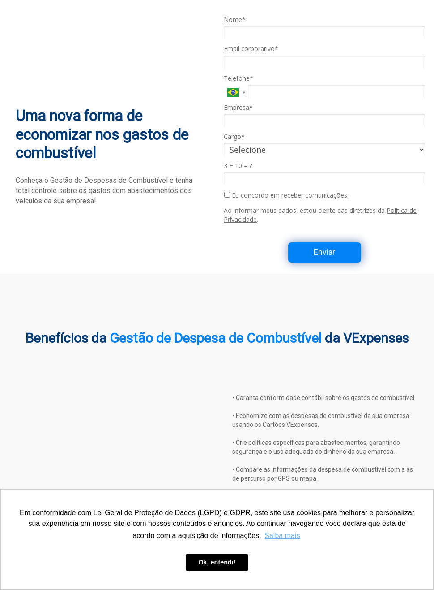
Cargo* (234, 137)
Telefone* (238, 78)
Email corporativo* (251, 49)
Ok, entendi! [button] (216, 562)
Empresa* (238, 107)
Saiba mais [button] (282, 535)
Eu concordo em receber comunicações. (286, 195)
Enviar (324, 252)
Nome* (235, 20)
